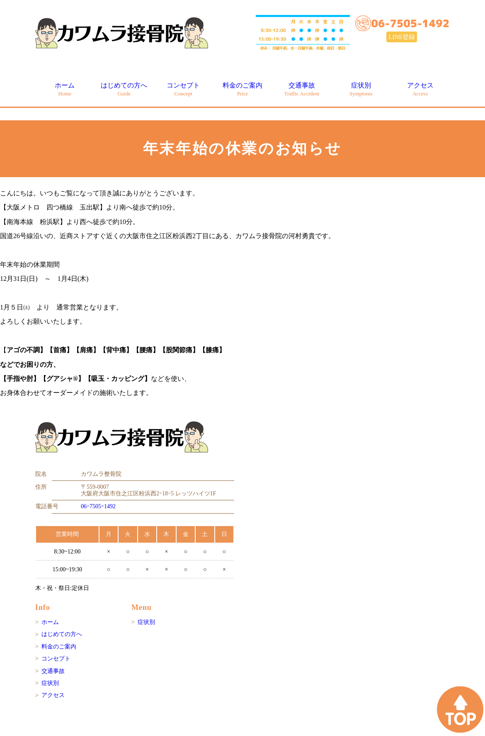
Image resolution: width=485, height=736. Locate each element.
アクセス (420, 89)
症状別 (361, 89)
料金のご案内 (242, 89)
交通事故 (301, 89)
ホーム (65, 89)
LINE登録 (401, 37)
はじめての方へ (124, 89)
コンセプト (183, 89)
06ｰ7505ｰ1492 (98, 506)
